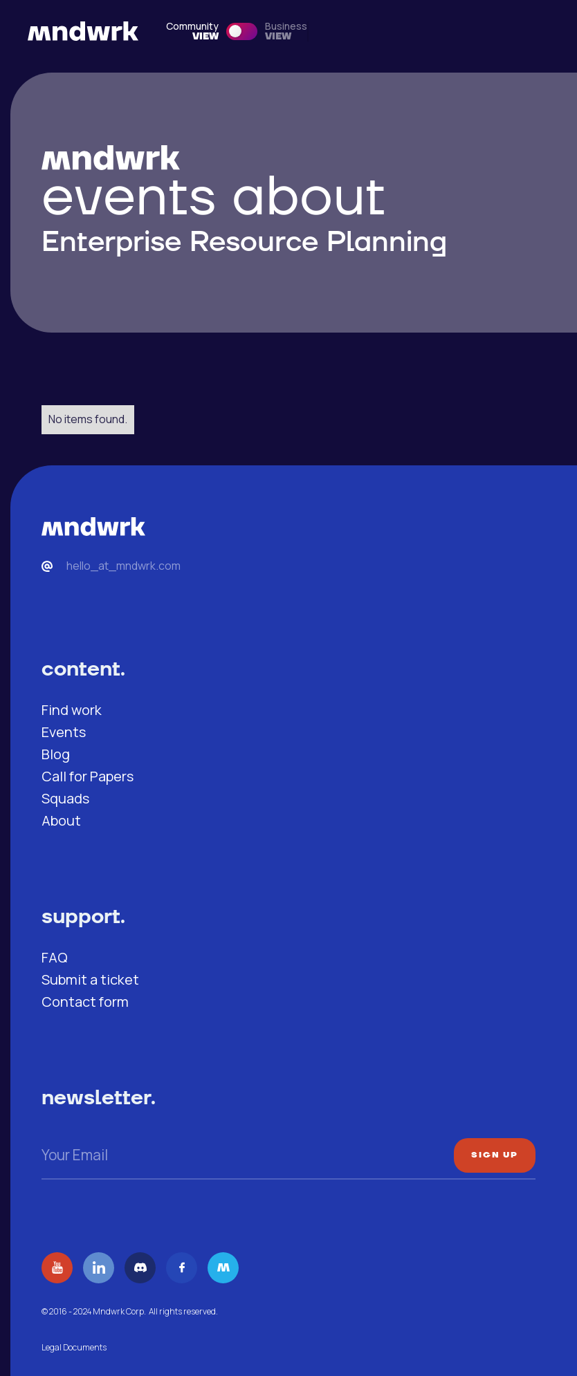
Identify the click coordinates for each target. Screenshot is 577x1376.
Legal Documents (74, 1347)
